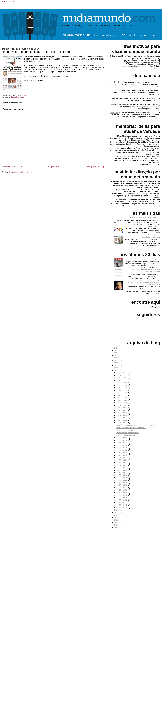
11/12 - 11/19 (122, 390)
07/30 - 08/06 (122, 438)
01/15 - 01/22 (122, 502)
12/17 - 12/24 (122, 378)
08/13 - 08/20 (122, 420)
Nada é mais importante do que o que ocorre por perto (36, 51)
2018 (116, 368)
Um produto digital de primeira (128, 430)
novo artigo (133, 84)
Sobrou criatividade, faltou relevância (131, 428)
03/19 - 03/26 (122, 483)
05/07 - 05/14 (122, 465)
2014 (116, 515)
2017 (116, 370)
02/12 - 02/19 (122, 493)
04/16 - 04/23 (122, 472)
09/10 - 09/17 (122, 410)
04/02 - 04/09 (122, 478)
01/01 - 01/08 (122, 507)
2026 (116, 348)
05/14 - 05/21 (122, 463)
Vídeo (112, 105)
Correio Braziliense (17, 97)
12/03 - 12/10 (122, 383)
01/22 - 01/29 (122, 500)
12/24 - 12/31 (122, 375)
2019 (116, 365)
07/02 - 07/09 (122, 448)
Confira (157, 68)
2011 (116, 522)
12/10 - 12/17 (122, 380)
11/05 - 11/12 (122, 393)
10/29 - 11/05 (122, 395)
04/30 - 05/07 (122, 468)
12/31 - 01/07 (122, 373)
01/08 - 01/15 (122, 505)
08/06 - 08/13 (122, 423)
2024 (116, 353)
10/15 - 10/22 (122, 400)
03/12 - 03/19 (122, 485)
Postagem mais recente (12, 167)
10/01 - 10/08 (122, 403)
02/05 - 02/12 (122, 495)
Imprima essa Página (9, 1)
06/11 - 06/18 (122, 455)
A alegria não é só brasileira (127, 435)
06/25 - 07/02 (122, 450)
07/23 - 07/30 (122, 440)
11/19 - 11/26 (122, 388)
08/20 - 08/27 (122, 418)
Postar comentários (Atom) (20, 172)
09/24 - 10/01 (122, 405)
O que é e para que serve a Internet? (145, 218)
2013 (116, 517)
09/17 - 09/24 (122, 408)
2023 (116, 355)
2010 (116, 525)
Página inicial (54, 167)
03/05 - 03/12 (122, 487)
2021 (116, 360)
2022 (116, 358)
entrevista (153, 98)
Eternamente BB (153, 259)
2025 (116, 350)
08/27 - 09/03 (122, 415)
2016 (116, 510)
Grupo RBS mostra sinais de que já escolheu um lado (145, 271)
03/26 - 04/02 (122, 480)
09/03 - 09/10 (122, 413)
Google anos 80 (153, 226)
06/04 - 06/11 (122, 458)
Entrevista (114, 113)
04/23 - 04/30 (122, 470)
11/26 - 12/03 (122, 385)
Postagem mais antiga (95, 167)
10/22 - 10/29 (122, 398)
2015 (116, 512)
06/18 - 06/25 (122, 453)
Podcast (118, 90)
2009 (116, 527)
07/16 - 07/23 (122, 443)
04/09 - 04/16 (122, 475)
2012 (116, 520)
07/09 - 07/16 (122, 445)
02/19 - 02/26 (122, 490)
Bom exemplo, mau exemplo (127, 433)
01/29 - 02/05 (122, 497)
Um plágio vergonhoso (151, 237)
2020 (116, 363)
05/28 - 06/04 (122, 460)
